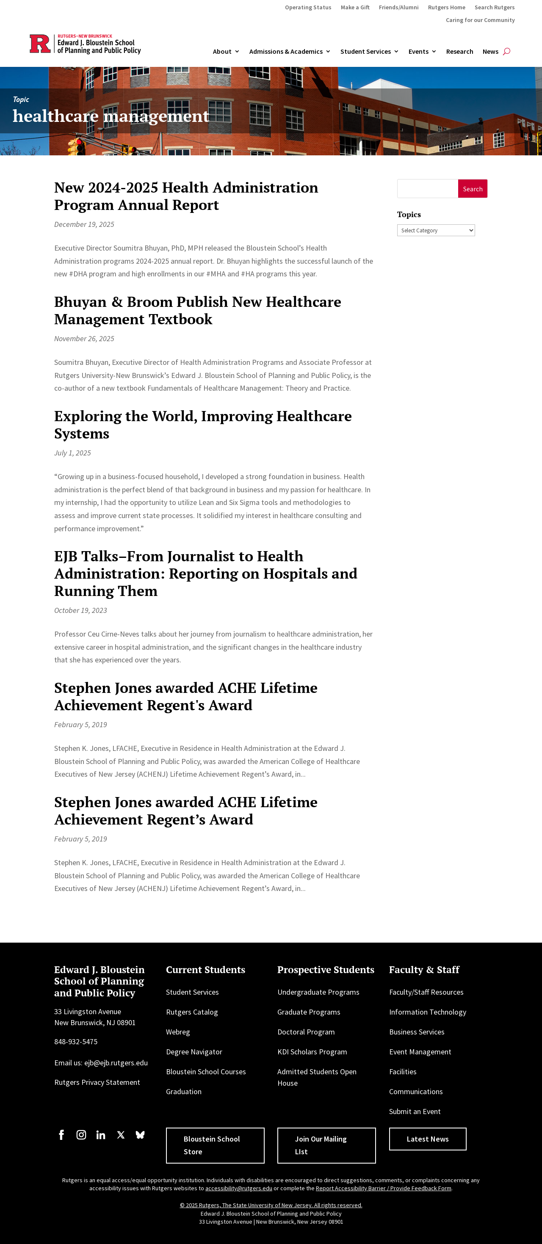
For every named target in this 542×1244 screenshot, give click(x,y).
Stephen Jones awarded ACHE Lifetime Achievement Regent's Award (186, 696)
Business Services (417, 1032)
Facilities (403, 1071)
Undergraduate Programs (318, 992)
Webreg (178, 1032)
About (222, 51)
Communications (416, 1091)
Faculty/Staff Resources (426, 992)
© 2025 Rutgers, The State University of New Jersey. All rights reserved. (271, 1205)
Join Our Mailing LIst (321, 1145)
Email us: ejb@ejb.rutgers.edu (101, 1062)
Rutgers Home (446, 7)
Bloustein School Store (212, 1145)
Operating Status (308, 7)
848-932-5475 (75, 1041)
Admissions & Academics (286, 51)
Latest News (428, 1139)
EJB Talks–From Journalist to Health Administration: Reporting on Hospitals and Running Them (205, 573)
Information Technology (427, 1012)
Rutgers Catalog (192, 1012)
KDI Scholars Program (312, 1051)
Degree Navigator (194, 1051)
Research (459, 51)
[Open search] (506, 51)
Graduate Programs (308, 1012)
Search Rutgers (495, 7)
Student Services (365, 51)
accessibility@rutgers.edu (238, 1188)
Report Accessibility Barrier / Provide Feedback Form (383, 1188)
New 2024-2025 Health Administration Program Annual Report (186, 196)
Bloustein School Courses (206, 1071)
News (490, 51)
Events (419, 51)
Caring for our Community (480, 20)
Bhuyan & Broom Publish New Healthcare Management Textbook (197, 310)
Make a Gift (355, 7)
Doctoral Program (306, 1032)
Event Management (420, 1051)
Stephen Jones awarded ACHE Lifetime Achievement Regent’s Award (186, 810)
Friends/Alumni (399, 7)
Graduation (184, 1091)
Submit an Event (415, 1111)
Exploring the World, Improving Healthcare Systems (203, 424)
